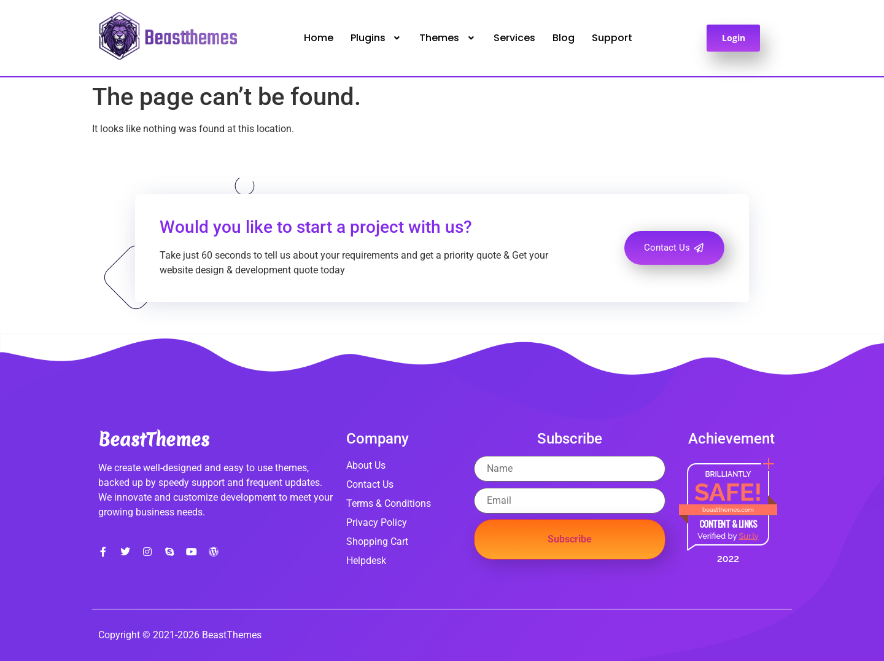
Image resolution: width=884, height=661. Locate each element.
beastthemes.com (728, 509)
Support (612, 38)
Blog (563, 38)
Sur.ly (748, 536)
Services (514, 38)
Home (318, 38)
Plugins (377, 38)
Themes (447, 38)
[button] (376, 38)
